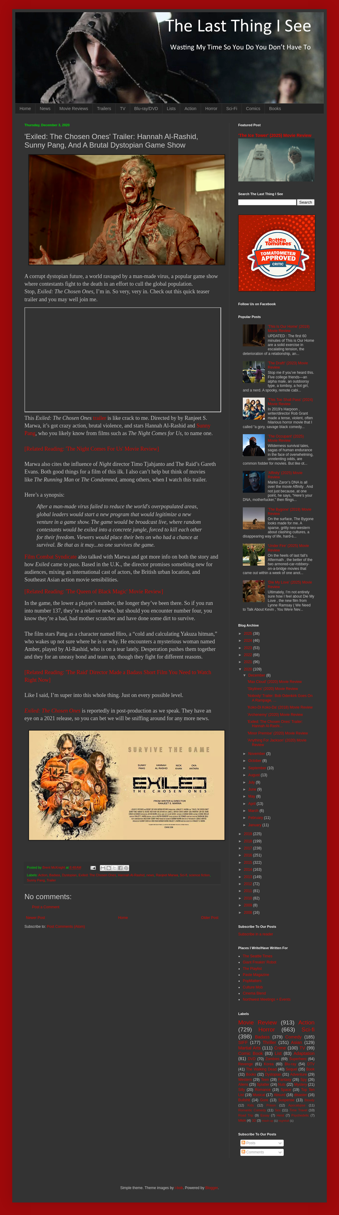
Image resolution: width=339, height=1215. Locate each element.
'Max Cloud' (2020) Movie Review (274, 682)
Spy (304, 1079)
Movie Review (257, 1022)
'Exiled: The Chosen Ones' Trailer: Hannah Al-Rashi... (275, 724)
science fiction (199, 875)
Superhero (297, 1059)
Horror (211, 108)
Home (25, 108)
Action (190, 108)
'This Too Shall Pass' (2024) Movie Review (290, 402)
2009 (248, 905)
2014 (248, 869)
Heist (280, 1115)
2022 (248, 655)
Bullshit (244, 1100)
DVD (252, 1059)
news (150, 875)
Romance (263, 1090)
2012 (248, 884)
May (252, 796)
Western (245, 1079)
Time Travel (298, 1110)
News (45, 108)
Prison (271, 1105)
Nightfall (284, 1120)
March (254, 811)
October (255, 761)
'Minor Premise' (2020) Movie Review (277, 733)
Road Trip (245, 1115)
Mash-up (267, 1120)
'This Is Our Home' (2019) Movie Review (289, 328)
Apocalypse (296, 1105)
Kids (250, 1105)
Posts (248, 1143)
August (254, 775)
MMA (242, 1120)
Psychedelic (300, 1115)
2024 (248, 640)
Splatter (263, 1084)
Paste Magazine (256, 975)
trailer (99, 418)
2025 (248, 633)
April (252, 804)
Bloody (309, 1100)
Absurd (279, 1095)
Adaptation (304, 1053)
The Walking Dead (261, 1069)
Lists (171, 108)
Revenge (245, 1064)
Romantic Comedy (252, 1110)
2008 (248, 912)
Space (286, 1090)
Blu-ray (290, 1064)
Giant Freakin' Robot (259, 962)
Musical (259, 1095)
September (257, 768)
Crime (280, 1047)
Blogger (211, 1188)
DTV (311, 1064)
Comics (253, 108)
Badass (54, 875)
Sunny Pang (36, 880)
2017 (248, 848)
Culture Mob (253, 987)
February (256, 818)
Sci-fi (183, 875)
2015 (248, 862)
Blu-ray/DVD (146, 108)
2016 (248, 855)
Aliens (243, 1084)
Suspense (286, 1100)
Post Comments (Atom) (66, 926)
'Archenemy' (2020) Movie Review (275, 715)
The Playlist (252, 969)
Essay (265, 1115)
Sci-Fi (231, 108)
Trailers (104, 108)
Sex (278, 1110)
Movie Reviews (73, 108)
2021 (248, 662)
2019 (248, 834)
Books (275, 108)
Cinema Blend (254, 993)
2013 (248, 877)
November (257, 754)
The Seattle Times (257, 956)
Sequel (291, 1069)
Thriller (269, 1042)
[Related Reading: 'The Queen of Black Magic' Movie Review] (93, 591)
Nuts (282, 1084)
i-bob (179, 1188)
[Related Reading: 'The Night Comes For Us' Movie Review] (91, 449)
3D (254, 1120)
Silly (241, 1090)
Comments (253, 1152)
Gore (264, 1100)
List (278, 1053)
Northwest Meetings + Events (266, 999)
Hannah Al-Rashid (131, 875)
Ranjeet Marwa (167, 875)
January (255, 825)
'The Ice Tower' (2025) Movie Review (275, 135)
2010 (248, 898)
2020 (248, 669)
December (257, 675)
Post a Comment (45, 907)
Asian (296, 1042)
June (252, 789)
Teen (265, 1079)
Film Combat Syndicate (50, 557)
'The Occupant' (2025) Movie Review (286, 438)
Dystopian (69, 875)
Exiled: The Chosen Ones (52, 711)
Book (310, 1069)
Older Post (209, 918)
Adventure (298, 1074)
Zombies (272, 1059)
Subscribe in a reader (255, 934)
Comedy (293, 1037)
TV (123, 108)
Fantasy (284, 1079)
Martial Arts (249, 1047)
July (252, 782)
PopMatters (252, 981)
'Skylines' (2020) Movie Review (272, 689)
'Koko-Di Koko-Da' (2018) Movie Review (279, 707)
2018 (248, 841)
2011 (248, 891)
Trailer (51, 880)
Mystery (300, 1084)
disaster (300, 1095)
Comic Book (250, 1053)
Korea (269, 1064)
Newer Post (35, 918)
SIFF (243, 1042)
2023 (248, 648)
